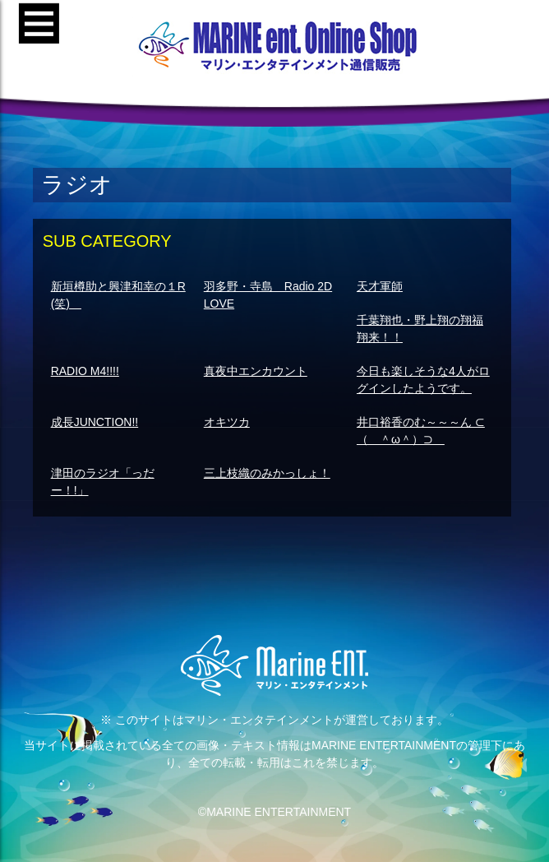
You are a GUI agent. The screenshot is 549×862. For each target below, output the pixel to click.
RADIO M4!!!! (85, 371)
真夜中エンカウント (255, 371)
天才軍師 (380, 286)
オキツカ (227, 422)
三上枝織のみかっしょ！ (267, 473)
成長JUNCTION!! (95, 422)
